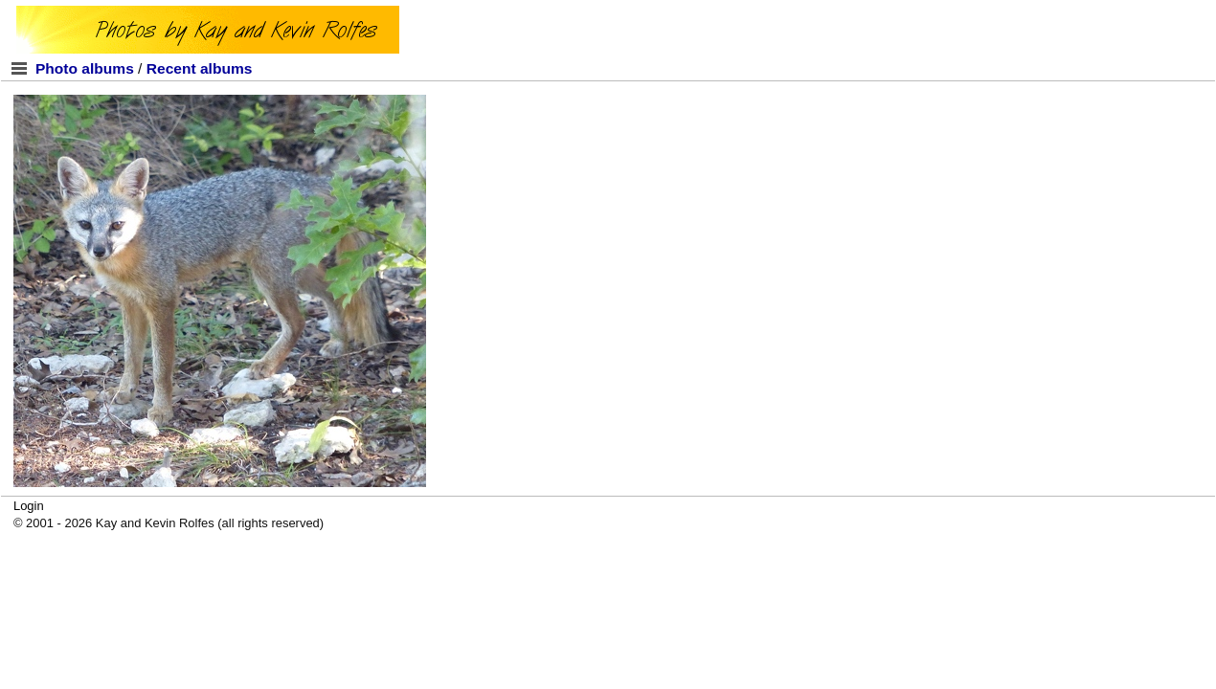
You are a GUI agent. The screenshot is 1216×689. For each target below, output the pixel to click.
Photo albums (84, 68)
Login (28, 506)
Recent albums (199, 68)
